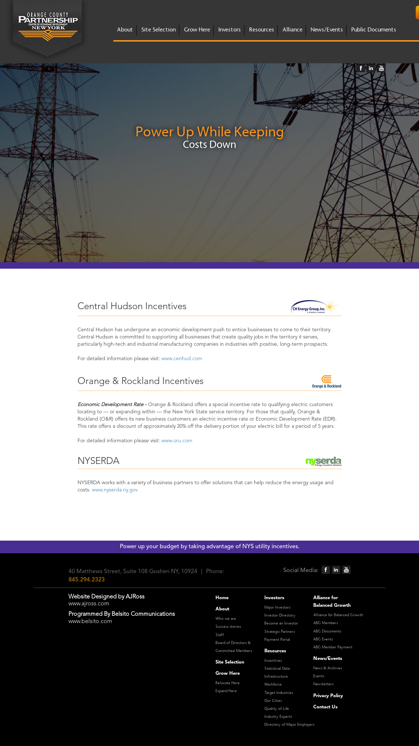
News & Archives (327, 668)
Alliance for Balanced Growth (338, 615)
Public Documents (373, 30)
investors (229, 30)
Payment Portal (277, 639)
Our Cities (273, 701)
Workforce (273, 684)
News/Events (327, 30)
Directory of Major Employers (289, 724)
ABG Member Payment (332, 647)
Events (318, 676)
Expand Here (226, 691)
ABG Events (323, 639)
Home (222, 598)
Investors (274, 598)
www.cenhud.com (182, 358)
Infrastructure (276, 676)
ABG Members (325, 623)
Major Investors (277, 607)
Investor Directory (280, 615)
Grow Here (227, 673)
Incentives (273, 660)
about (125, 30)
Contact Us (325, 707)
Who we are (225, 619)
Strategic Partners (279, 632)
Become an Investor (281, 623)
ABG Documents (327, 631)
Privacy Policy (328, 696)
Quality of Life (276, 709)
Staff (219, 635)
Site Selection (229, 662)
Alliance (292, 30)
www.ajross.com (88, 604)
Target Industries (278, 693)
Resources (261, 30)
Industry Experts (278, 717)
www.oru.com (177, 440)
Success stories (228, 626)
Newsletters (323, 684)
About (222, 609)
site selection (158, 30)
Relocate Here (227, 683)
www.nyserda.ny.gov (115, 490)
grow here (197, 30)
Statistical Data (277, 668)
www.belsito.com (90, 621)
